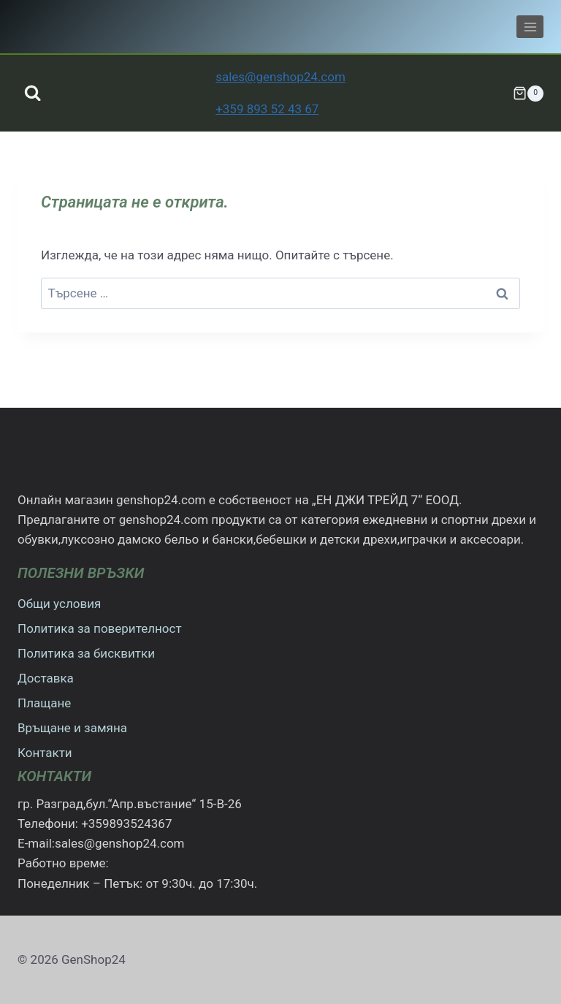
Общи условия (59, 603)
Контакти (45, 752)
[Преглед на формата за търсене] (32, 93)
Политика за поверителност (100, 628)
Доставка (46, 678)
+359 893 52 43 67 (266, 109)
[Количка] (528, 93)
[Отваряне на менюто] (529, 26)
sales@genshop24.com (280, 76)
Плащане (44, 703)
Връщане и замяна (72, 727)
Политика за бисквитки (86, 653)
